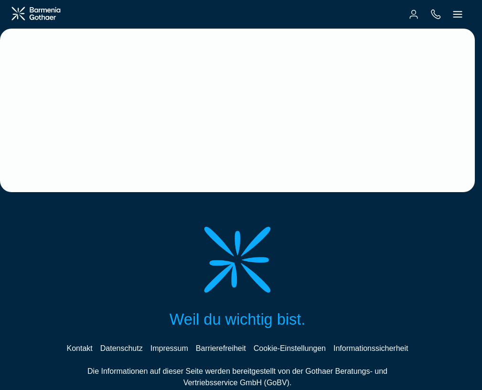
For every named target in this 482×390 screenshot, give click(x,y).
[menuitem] (413, 14)
